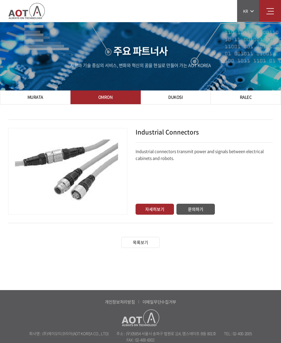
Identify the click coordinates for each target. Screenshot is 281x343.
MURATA (35, 97)
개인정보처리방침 (120, 302)
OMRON (105, 97)
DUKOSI (175, 97)
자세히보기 (154, 209)
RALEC (246, 97)
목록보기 (140, 242)
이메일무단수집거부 (159, 302)
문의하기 (195, 209)
